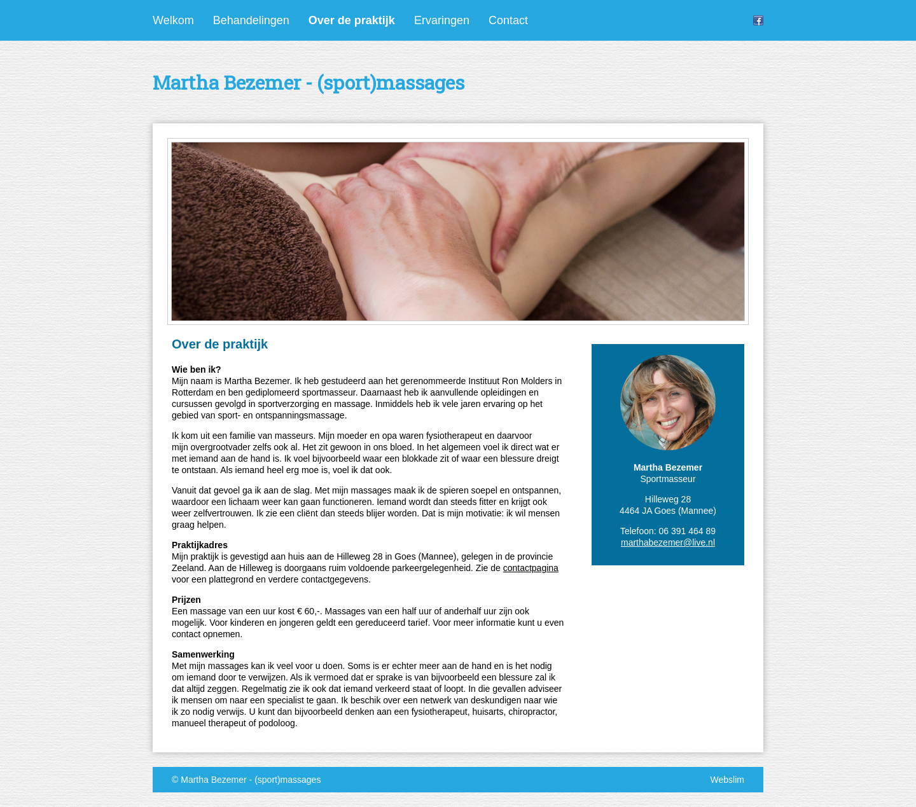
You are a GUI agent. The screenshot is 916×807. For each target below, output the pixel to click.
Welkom (173, 20)
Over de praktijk (352, 20)
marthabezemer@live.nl (668, 542)
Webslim (727, 780)
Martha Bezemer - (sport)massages (251, 780)
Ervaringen (441, 20)
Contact (508, 20)
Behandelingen (251, 20)
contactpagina (531, 568)
